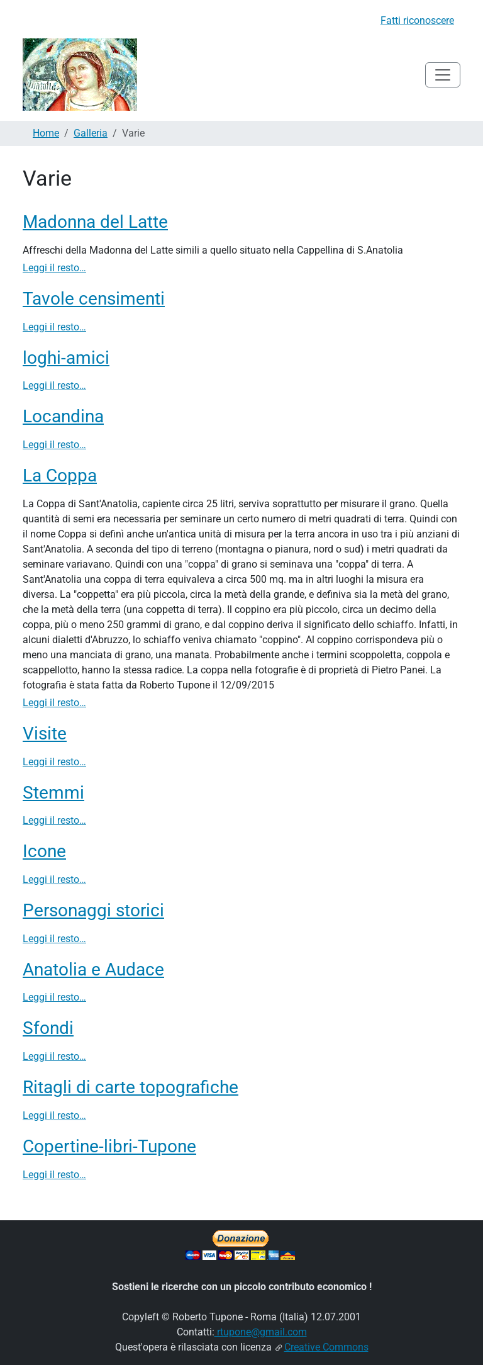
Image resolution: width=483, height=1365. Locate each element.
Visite (45, 733)
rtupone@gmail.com (260, 1332)
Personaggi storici (93, 910)
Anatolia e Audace (93, 969)
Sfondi (48, 1028)
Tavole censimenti (94, 298)
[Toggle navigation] (442, 74)
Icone (44, 851)
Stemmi (53, 792)
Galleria (91, 133)
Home (46, 133)
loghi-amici (66, 357)
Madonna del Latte (95, 221)
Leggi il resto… (54, 268)
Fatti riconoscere (417, 20)
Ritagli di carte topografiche (130, 1087)
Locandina (63, 416)
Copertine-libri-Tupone (109, 1146)
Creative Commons (326, 1347)
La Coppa (60, 475)
